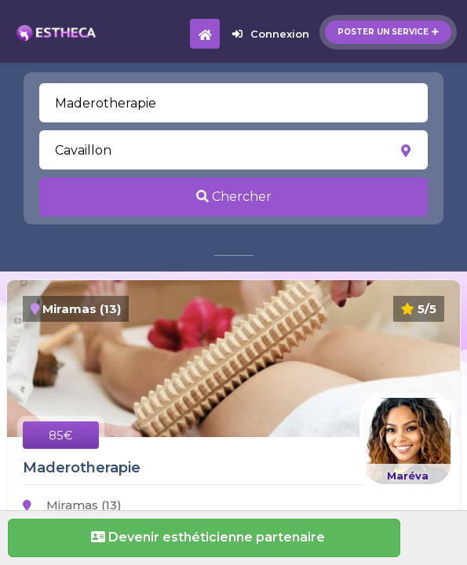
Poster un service (388, 32)
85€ (60, 435)
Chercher (234, 196)
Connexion (270, 33)
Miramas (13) (72, 505)
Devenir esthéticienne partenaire (204, 537)
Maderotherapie (81, 467)
